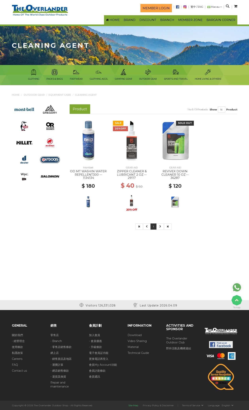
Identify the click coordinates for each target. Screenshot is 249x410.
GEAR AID (132, 167)
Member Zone (190, 20)
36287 (175, 178)
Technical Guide (138, 353)
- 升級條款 (95, 347)
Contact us (19, 370)
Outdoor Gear (34, 94)
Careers (17, 359)
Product (231, 109)
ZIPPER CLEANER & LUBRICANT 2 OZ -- (132, 172)
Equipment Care (60, 94)
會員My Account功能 (103, 365)
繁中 (193, 6)
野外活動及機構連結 (178, 348)
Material (133, 347)
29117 (132, 178)
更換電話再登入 (98, 359)
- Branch (56, 341)
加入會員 (94, 335)
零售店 (54, 335)
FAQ (15, 365)
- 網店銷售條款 (59, 370)
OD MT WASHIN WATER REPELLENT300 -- (88, 172)
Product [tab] (80, 109)
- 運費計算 (56, 365)
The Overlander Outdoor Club (176, 340)
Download (135, 335)
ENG (200, 6)
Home (16, 94)
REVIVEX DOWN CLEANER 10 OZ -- (175, 172)
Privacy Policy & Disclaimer (158, 405)
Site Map (133, 405)
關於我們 (17, 335)
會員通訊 (94, 376)
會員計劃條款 (97, 370)
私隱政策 (17, 353)
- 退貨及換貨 (58, 376)
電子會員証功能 (98, 353)
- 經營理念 (18, 341)
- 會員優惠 (95, 341)
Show (213, 109)
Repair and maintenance (59, 384)
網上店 (54, 353)
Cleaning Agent (86, 94)
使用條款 (17, 347)
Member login (156, 8)
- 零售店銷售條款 (61, 347)
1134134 (88, 178)
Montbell (88, 167)
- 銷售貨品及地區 (61, 359)
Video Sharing (137, 341)
